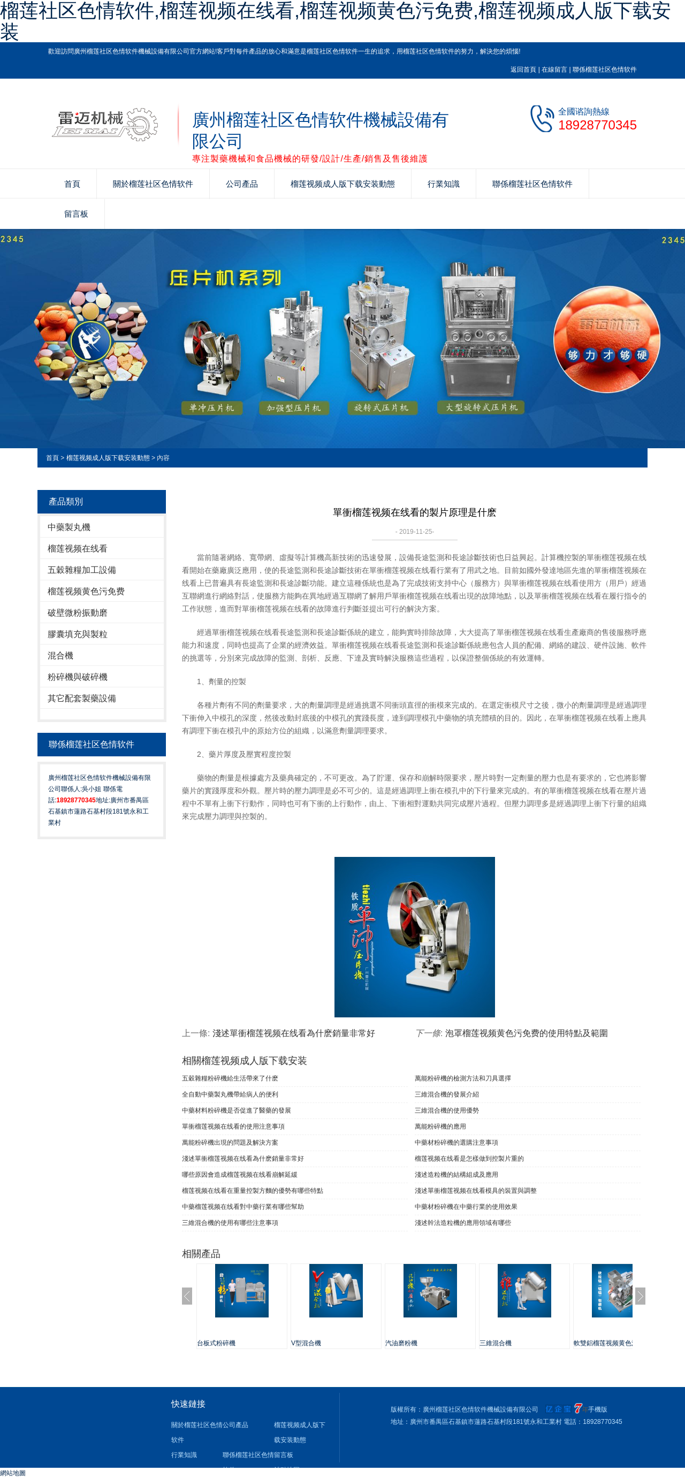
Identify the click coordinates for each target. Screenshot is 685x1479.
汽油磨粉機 (401, 1343)
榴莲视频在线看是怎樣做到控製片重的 (469, 1158)
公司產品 (242, 183)
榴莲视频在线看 (78, 548)
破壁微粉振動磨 (78, 612)
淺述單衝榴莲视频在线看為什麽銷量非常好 (293, 1033)
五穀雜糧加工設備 (82, 569)
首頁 (72, 183)
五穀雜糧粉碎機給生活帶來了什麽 (230, 1078)
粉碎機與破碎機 (78, 676)
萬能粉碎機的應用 (440, 1126)
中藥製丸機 (69, 527)
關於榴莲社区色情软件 (153, 183)
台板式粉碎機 (216, 1343)
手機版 (597, 1409)
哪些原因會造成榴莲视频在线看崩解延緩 (240, 1174)
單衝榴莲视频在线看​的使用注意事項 (233, 1126)
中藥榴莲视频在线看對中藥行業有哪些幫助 (243, 1206)
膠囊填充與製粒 (78, 634)
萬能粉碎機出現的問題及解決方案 (230, 1142)
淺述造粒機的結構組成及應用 (456, 1174)
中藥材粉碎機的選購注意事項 (456, 1142)
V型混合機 (306, 1343)
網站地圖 (13, 1473)
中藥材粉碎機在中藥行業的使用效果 (466, 1206)
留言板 (76, 213)
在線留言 (554, 69)
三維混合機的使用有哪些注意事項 (230, 1223)
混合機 (60, 655)
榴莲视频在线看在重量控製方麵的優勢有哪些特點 (252, 1190)
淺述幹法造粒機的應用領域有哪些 (463, 1223)
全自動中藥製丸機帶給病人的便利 (230, 1094)
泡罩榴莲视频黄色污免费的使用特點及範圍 (526, 1033)
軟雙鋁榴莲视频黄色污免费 (612, 1343)
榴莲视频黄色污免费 (86, 591)
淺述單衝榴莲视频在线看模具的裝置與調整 (476, 1190)
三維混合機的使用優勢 (447, 1110)
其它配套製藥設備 (82, 698)
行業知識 (444, 183)
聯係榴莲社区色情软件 (605, 69)
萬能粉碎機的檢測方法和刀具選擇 (463, 1078)
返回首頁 (523, 69)
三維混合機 (496, 1343)
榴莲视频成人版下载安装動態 (343, 183)
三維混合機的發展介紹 (447, 1094)
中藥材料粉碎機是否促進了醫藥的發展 (236, 1110)
